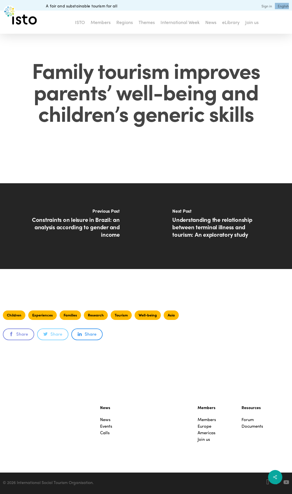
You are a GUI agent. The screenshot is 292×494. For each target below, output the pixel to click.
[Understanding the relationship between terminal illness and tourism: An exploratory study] (219, 226)
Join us (204, 439)
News (105, 419)
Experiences (42, 315)
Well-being (148, 315)
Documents (252, 426)
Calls (105, 433)
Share (18, 334)
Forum (248, 419)
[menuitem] (283, 6)
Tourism (121, 315)
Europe (204, 426)
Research (96, 315)
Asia (171, 315)
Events (106, 426)
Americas (207, 433)
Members (207, 419)
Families (70, 315)
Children (14, 315)
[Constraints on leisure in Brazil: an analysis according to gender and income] (73, 226)
